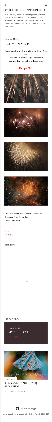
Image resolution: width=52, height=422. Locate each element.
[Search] (46, 4)
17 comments (20, 337)
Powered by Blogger (26, 408)
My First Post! (19, 332)
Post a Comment (18, 391)
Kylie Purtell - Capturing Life (24, 10)
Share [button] (6, 231)
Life (11, 235)
